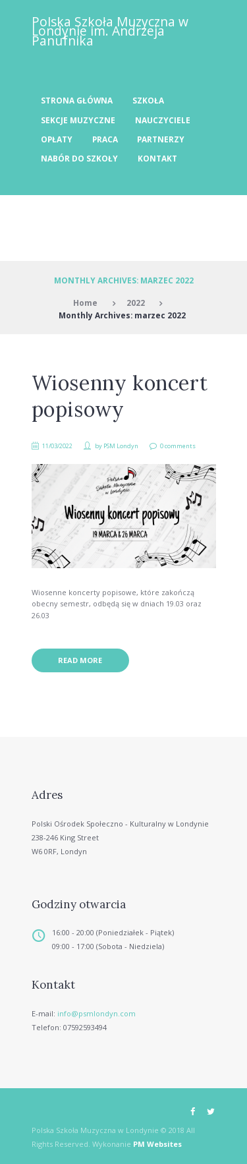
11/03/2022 (57, 446)
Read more (80, 660)
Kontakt (157, 158)
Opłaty (56, 139)
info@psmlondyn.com (96, 1013)
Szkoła (148, 100)
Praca (105, 139)
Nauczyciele (162, 120)
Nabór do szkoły (79, 158)
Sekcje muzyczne (78, 120)
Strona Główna (77, 100)
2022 (135, 302)
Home (85, 302)
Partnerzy (160, 139)
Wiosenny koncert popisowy (120, 396)
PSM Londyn (120, 446)
